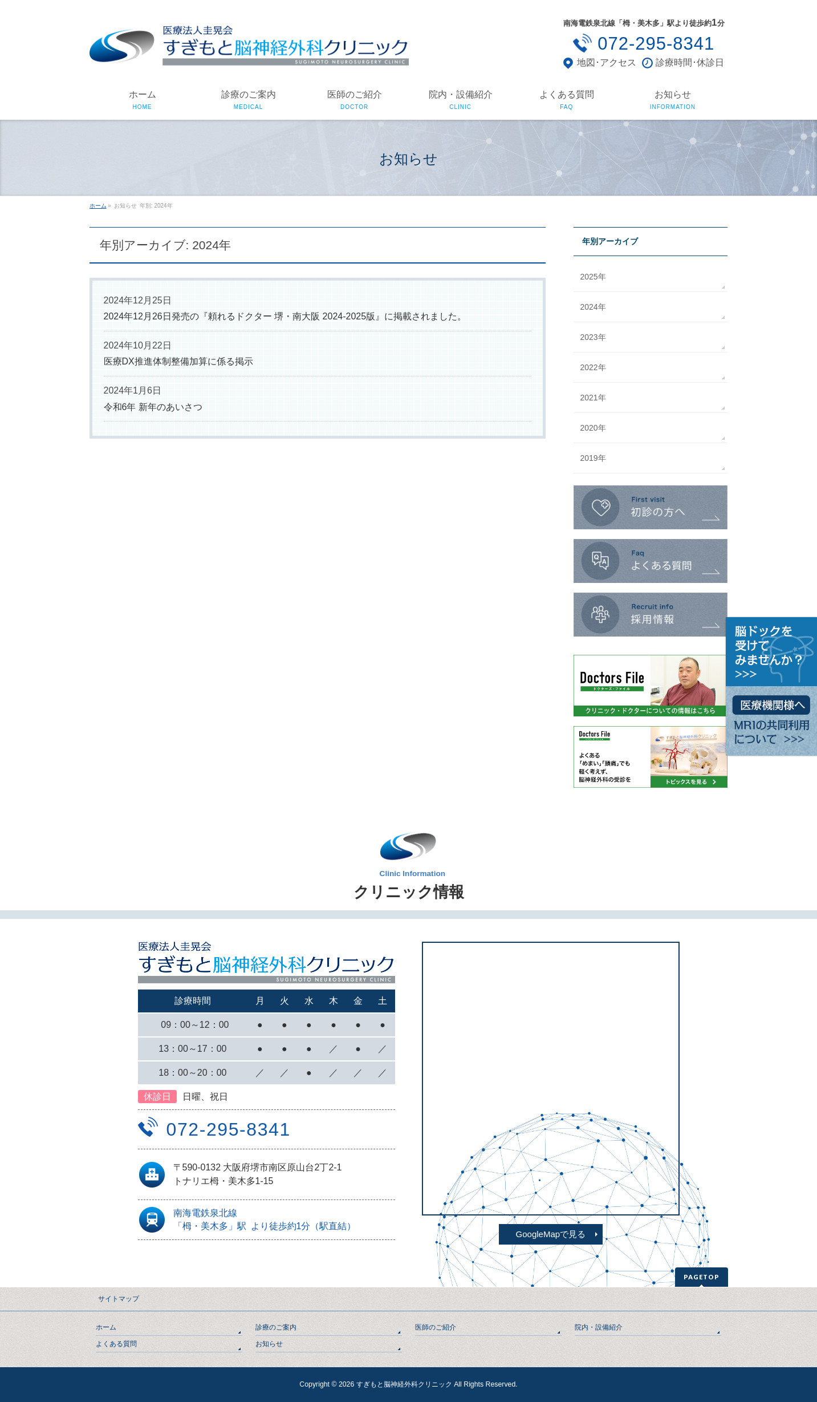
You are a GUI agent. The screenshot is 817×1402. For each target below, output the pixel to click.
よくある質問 (116, 1344)
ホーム (106, 1327)
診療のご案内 (275, 1327)
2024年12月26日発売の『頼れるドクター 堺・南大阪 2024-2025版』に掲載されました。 (285, 316)
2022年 (593, 367)
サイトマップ (118, 1298)
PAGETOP (702, 1277)
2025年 (593, 276)
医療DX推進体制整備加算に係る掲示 (178, 361)
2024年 (593, 306)
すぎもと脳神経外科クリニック (404, 1384)
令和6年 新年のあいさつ (153, 407)
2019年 (593, 458)
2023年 (593, 337)
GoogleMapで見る (551, 1234)
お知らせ (269, 1344)
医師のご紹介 (435, 1327)
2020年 (593, 427)
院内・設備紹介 (599, 1327)
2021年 (593, 397)
